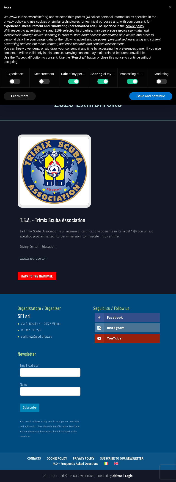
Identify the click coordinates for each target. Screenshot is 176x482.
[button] (170, 7)
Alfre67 (117, 476)
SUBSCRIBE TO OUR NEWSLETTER (121, 458)
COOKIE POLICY (57, 458)
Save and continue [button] (151, 96)
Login (128, 476)
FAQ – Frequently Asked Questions (75, 464)
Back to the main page (37, 276)
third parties (83, 30)
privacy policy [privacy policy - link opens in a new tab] (13, 21)
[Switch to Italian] (106, 463)
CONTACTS (34, 458)
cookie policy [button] (135, 26)
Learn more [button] (19, 96)
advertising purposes (92, 39)
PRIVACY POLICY (83, 458)
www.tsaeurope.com (33, 258)
